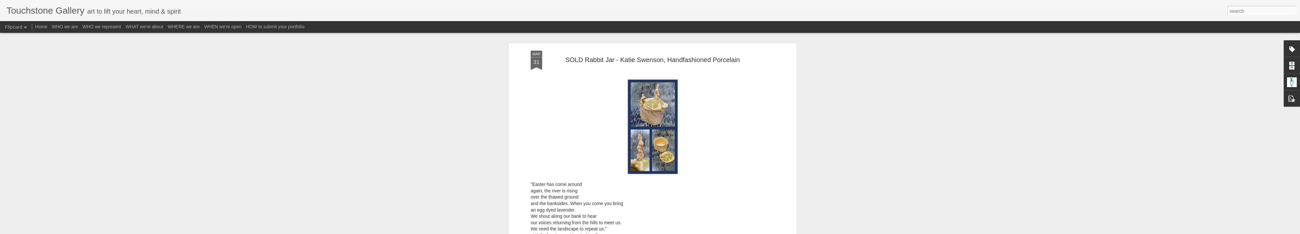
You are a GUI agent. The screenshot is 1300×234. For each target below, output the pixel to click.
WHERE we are (184, 26)
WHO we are (65, 26)
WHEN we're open (222, 26)
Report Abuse (689, 230)
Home (41, 26)
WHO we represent (102, 26)
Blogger (670, 230)
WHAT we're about (144, 26)
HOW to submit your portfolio (275, 26)
